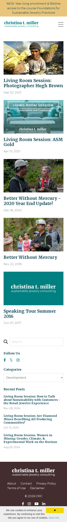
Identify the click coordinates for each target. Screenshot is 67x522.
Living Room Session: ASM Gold (33, 142)
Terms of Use (16, 488)
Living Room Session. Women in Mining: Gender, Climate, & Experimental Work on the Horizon (30, 439)
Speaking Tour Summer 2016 (30, 314)
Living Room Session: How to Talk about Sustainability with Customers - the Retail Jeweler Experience (32, 400)
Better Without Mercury (30, 257)
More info (54, 517)
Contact (26, 483)
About (11, 483)
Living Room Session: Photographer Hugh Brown (33, 83)
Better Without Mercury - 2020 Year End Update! (32, 201)
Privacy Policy (46, 483)
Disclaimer (37, 488)
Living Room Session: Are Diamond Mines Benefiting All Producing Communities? (30, 419)
